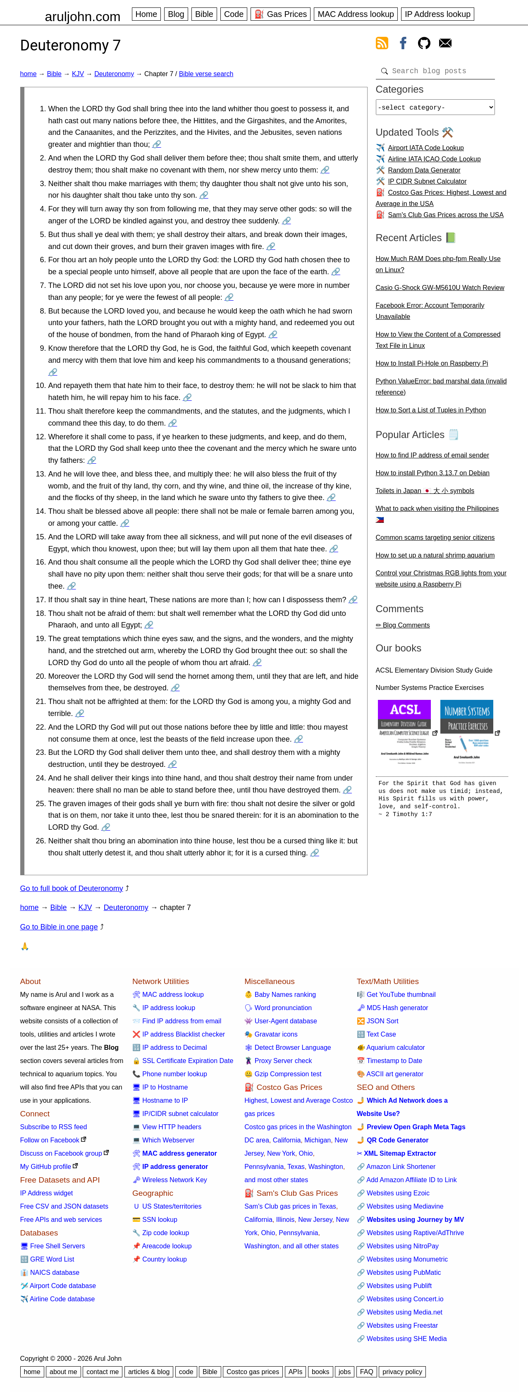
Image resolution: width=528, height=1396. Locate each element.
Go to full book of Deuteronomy (71, 888)
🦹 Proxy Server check (278, 1060)
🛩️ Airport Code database (58, 1285)
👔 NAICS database (50, 1272)
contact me (102, 1371)
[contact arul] (445, 45)
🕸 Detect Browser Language (287, 1047)
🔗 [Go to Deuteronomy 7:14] (124, 523)
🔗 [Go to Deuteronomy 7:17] (353, 600)
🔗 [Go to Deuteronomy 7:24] (347, 790)
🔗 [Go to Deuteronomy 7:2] (325, 170)
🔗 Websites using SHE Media (402, 1338)
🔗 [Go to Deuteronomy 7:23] (172, 764)
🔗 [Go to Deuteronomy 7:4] (286, 221)
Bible (204, 14)
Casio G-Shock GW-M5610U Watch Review (440, 291)
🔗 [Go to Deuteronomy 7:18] (148, 625)
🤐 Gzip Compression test (282, 1074)
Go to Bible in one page (59, 927)
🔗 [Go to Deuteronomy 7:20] (175, 688)
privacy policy (402, 1371)
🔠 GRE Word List (47, 1259)
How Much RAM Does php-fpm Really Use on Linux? (438, 268)
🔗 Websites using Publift (394, 1285)
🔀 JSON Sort (378, 1021)
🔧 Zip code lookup (160, 1232)
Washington (325, 1166)
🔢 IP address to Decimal (169, 1047)
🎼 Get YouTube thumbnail (396, 994)
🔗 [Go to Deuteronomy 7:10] (187, 397)
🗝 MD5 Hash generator (392, 1007)
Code (234, 14)
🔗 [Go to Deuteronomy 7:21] (79, 713)
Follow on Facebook (49, 1140)
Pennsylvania (264, 1166)
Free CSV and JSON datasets (64, 1206)
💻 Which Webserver (163, 1140)
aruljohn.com (83, 16)
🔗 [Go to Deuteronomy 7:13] (331, 497)
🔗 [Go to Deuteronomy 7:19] (257, 662)
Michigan (317, 1140)
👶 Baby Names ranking (280, 994)
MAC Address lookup (356, 14)
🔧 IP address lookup (163, 1007)
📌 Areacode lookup (162, 1246)
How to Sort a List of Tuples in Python (431, 413)
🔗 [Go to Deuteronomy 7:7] (229, 297)
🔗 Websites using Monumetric (402, 1259)
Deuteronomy (114, 73)
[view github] (424, 45)
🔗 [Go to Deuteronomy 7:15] (333, 549)
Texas (296, 1166)
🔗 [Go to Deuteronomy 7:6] (335, 272)
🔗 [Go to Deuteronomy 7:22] (298, 739)
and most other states (276, 1179)
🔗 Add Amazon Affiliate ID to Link (407, 1179)
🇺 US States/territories (167, 1206)
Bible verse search (206, 73)
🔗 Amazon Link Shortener (396, 1166)
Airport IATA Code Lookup (426, 151)
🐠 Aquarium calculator (391, 1047)
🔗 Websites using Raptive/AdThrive (410, 1232)
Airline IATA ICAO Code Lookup (434, 162)
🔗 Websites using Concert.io (400, 1299)
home (28, 73)
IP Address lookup (438, 14)
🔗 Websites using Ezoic (393, 1193)
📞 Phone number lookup (169, 1074)
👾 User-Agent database (280, 1021)
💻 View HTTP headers (166, 1126)
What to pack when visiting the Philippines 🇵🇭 (437, 517)
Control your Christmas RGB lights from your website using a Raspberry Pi (441, 582)
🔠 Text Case (376, 1034)
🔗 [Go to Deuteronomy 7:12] (91, 460)
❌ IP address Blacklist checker (178, 1034)
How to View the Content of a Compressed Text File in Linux (438, 343)
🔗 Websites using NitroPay (398, 1246)
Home (147, 14)
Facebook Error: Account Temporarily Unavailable (430, 314)
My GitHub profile (46, 1166)
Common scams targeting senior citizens (435, 540)
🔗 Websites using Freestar (397, 1325)
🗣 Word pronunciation (278, 1007)
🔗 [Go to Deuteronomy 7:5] (270, 246)
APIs (296, 1371)
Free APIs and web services (61, 1219)
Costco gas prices (253, 1371)
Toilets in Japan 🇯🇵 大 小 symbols (425, 494)
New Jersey (315, 1219)
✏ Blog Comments (403, 628)
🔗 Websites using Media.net (399, 1312)
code (186, 1371)
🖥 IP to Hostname (160, 1087)
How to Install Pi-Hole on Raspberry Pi (432, 366)
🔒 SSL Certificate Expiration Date (182, 1060)
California (287, 1140)
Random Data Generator (424, 173)
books (321, 1371)
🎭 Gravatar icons (270, 1034)
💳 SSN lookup (154, 1219)
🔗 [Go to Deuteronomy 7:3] (203, 195)
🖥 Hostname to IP (160, 1100)
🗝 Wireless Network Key (169, 1179)
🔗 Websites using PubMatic (399, 1272)
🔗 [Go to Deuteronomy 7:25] (105, 827)
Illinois (285, 1219)
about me (63, 1371)
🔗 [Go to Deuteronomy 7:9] (52, 372)
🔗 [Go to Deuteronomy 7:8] (272, 334)
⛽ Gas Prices (280, 14)
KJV (78, 73)
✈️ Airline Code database (57, 1299)
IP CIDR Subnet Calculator (427, 184)
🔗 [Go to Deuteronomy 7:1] (156, 144)
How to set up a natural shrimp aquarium (435, 558)
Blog (176, 14)
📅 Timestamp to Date (390, 1060)
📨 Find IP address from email (176, 1021)
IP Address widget (46, 1193)
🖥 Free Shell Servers (52, 1246)
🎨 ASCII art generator (390, 1074)
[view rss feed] (382, 45)
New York (281, 1153)
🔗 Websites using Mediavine (400, 1206)
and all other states (311, 1246)
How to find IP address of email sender (433, 458)
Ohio (306, 1153)
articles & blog (149, 1371)
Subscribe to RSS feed (53, 1126)
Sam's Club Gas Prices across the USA (446, 218)
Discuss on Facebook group (61, 1153)
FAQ (366, 1371)
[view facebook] (403, 45)
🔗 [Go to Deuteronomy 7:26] (314, 853)
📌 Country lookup (159, 1259)
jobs (345, 1371)
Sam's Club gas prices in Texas (290, 1206)
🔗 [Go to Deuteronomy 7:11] (172, 423)
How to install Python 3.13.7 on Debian (433, 476)
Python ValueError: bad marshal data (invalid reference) (441, 390)
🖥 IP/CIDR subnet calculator (175, 1113)
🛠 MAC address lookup (168, 994)
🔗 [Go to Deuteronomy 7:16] (71, 586)
